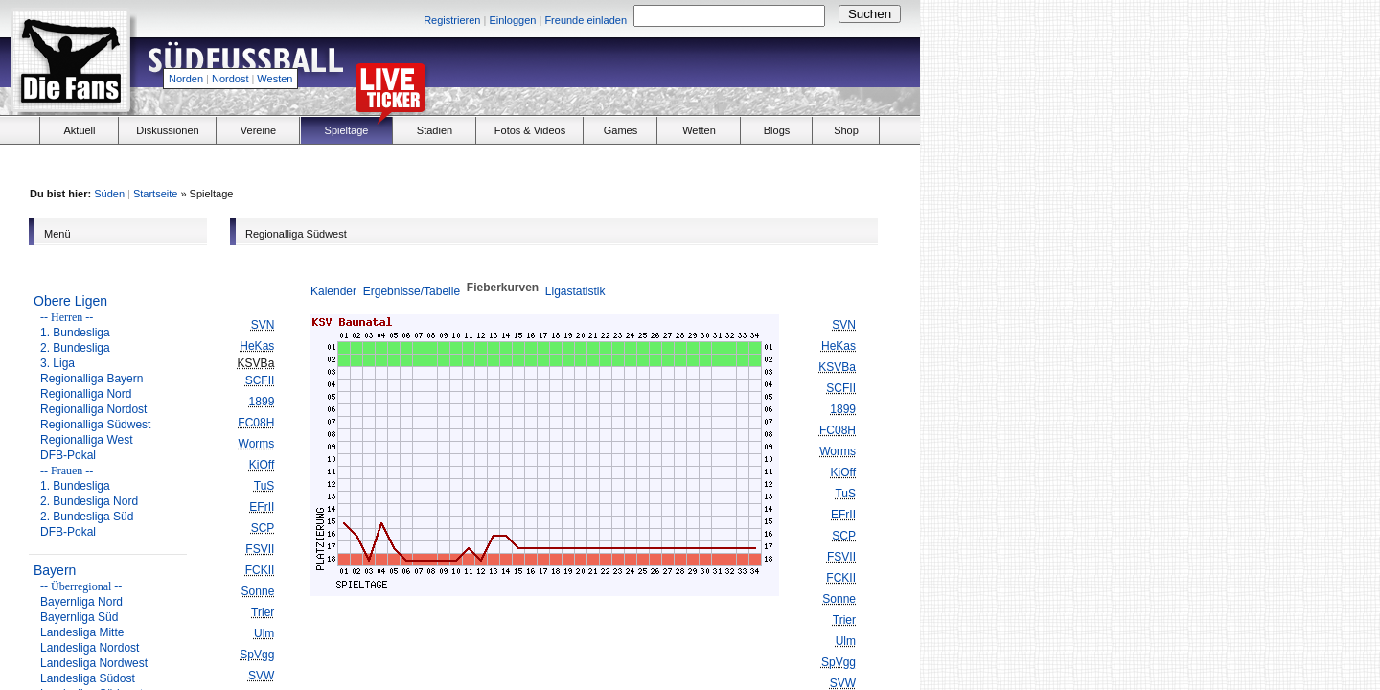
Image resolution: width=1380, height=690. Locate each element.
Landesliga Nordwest (94, 663)
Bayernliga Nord (81, 602)
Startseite (155, 193)
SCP (263, 528)
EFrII (261, 507)
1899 (262, 401)
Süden (109, 193)
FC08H (256, 422)
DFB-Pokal (68, 455)
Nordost (230, 78)
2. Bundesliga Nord (89, 501)
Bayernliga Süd (79, 617)
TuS (264, 486)
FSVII (259, 549)
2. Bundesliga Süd (86, 516)
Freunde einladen (585, 20)
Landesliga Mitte (82, 632)
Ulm (264, 633)
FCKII (260, 570)
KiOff (261, 465)
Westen (274, 78)
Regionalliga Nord (85, 394)
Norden (186, 78)
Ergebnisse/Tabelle (411, 291)
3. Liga (57, 363)
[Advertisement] (696, 73)
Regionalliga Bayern (91, 378)
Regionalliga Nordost (93, 409)
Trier (262, 612)
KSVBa (837, 367)
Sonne (258, 591)
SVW (261, 675)
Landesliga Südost (87, 678)
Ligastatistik (575, 291)
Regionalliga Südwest (95, 424)
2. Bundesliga (75, 348)
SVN (263, 325)
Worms (257, 443)
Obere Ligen (70, 301)
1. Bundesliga (75, 332)
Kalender (333, 291)
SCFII (260, 380)
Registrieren (452, 20)
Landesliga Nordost (89, 648)
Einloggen (512, 20)
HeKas (257, 346)
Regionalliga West (86, 440)
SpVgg (257, 654)
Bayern (55, 570)
